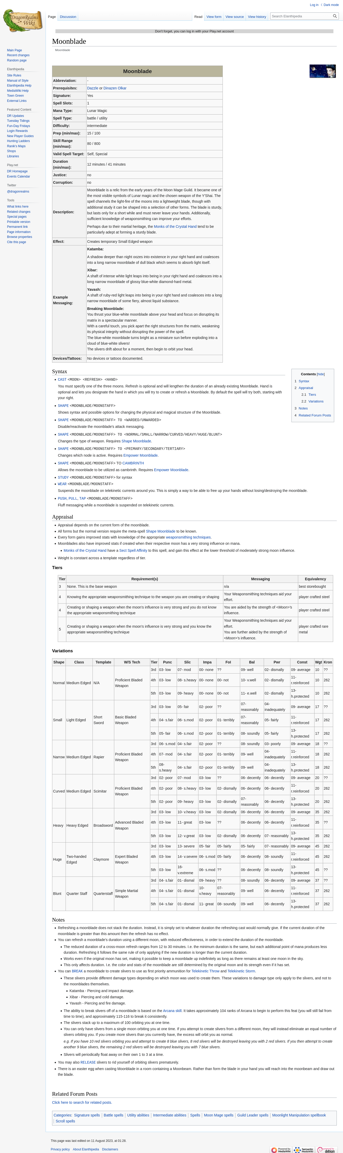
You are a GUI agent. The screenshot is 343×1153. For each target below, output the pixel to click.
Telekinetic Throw (205, 969)
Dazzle (92, 88)
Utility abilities (138, 1112)
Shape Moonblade (136, 440)
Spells (195, 1112)
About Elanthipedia (86, 1146)
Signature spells (87, 1112)
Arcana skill (172, 1008)
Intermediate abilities (169, 1112)
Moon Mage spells (218, 1112)
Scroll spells (65, 1118)
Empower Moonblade (140, 454)
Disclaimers (110, 1146)
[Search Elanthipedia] (304, 16)
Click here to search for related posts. (82, 1100)
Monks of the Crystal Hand (175, 226)
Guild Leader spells (252, 1112)
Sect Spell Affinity (133, 548)
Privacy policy (60, 1146)
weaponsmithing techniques (188, 535)
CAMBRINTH (133, 462)
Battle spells (113, 1112)
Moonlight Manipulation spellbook (299, 1112)
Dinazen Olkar (115, 88)
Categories (62, 1112)
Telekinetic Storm (241, 969)
